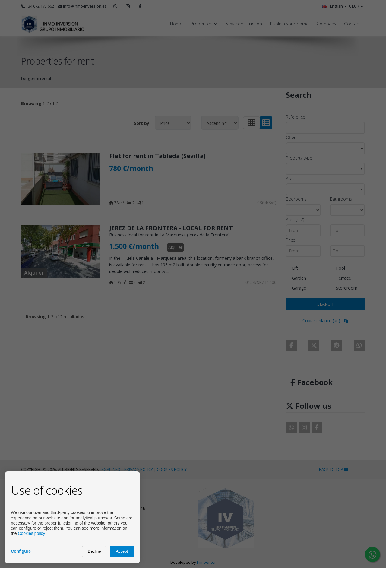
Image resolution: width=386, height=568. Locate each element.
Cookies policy (31, 533)
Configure (21, 551)
